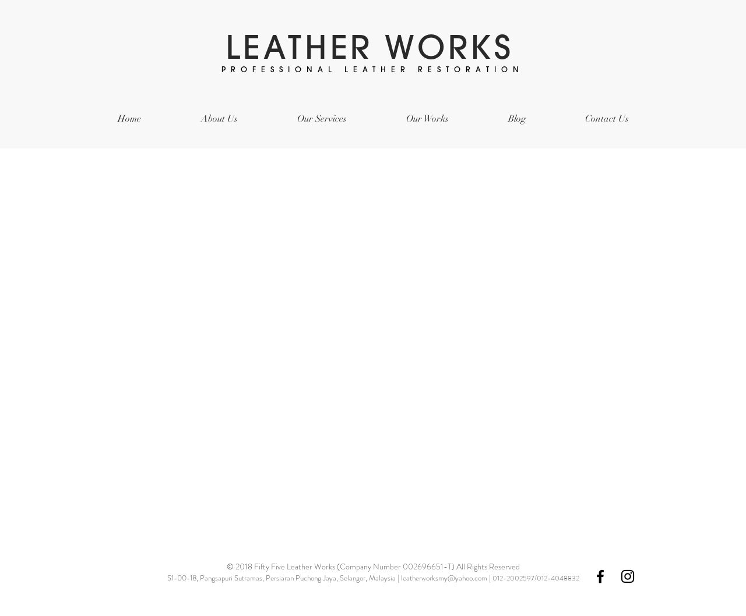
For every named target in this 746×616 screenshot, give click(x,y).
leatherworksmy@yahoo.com (444, 577)
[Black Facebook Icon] (600, 576)
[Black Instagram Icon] (627, 576)
